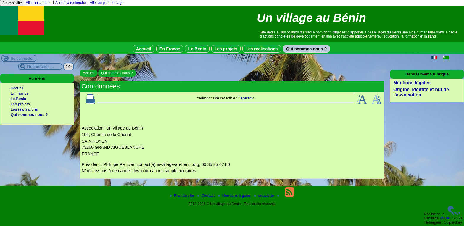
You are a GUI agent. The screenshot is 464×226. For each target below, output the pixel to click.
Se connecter (22, 58)
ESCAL (446, 218)
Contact (206, 195)
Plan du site (182, 195)
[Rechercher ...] (40, 66)
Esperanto (246, 98)
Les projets (226, 48)
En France (170, 48)
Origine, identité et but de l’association (421, 92)
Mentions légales (412, 82)
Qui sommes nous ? (306, 48)
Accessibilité (12, 3)
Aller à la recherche (70, 3)
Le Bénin (197, 48)
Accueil (143, 48)
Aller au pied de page (106, 3)
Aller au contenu (38, 3)
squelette (264, 195)
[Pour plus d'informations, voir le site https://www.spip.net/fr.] (454, 214)
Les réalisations (262, 48)
